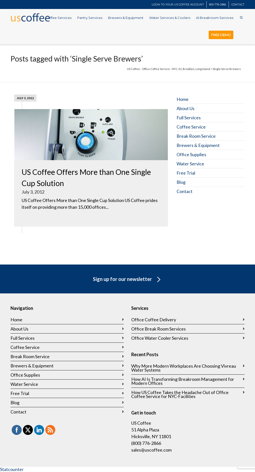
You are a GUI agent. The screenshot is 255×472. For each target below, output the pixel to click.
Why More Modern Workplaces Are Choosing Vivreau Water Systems (183, 368)
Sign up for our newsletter (127, 280)
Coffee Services (58, 18)
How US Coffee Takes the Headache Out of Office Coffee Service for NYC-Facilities (180, 394)
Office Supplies (191, 154)
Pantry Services (89, 18)
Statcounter (12, 469)
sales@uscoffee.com (151, 450)
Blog (181, 182)
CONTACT (238, 4)
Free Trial (186, 173)
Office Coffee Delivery (153, 319)
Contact (184, 191)
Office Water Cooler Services (159, 338)
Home (183, 99)
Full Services (189, 117)
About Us (185, 108)
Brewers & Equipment (125, 18)
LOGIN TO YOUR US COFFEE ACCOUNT (178, 4)
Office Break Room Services (158, 329)
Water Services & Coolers (169, 18)
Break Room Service (196, 136)
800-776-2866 (217, 4)
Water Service (190, 163)
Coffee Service (191, 127)
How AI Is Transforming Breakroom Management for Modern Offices (182, 381)
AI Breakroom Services (214, 18)
